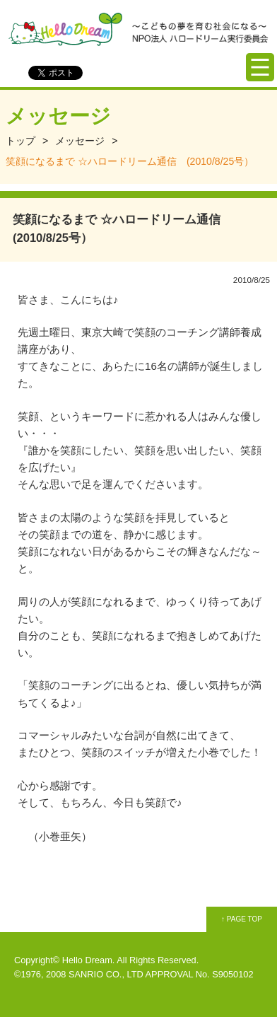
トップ (20, 140)
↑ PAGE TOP (241, 919)
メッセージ (80, 140)
